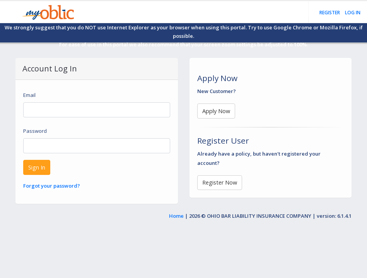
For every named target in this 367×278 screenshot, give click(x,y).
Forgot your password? (51, 185)
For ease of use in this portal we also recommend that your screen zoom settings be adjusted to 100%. (183, 44)
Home (176, 215)
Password (35, 130)
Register (329, 12)
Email (29, 95)
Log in (352, 12)
